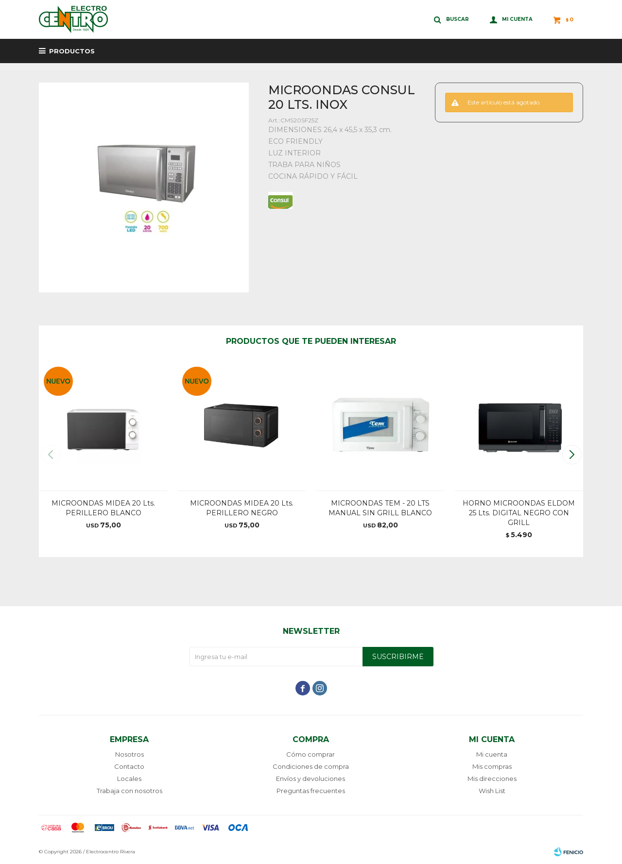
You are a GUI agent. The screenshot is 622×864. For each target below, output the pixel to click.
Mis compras (492, 766)
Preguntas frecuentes (310, 791)
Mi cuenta (491, 754)
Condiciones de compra (311, 766)
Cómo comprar (310, 754)
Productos (72, 51)
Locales (129, 778)
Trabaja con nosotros (129, 791)
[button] (571, 454)
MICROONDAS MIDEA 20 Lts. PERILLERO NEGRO (242, 508)
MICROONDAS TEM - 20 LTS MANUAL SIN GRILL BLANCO (380, 508)
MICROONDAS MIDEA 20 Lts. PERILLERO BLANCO (103, 508)
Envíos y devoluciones (310, 778)
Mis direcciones (492, 778)
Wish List (492, 791)
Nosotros (129, 754)
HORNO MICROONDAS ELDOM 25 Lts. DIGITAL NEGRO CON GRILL (519, 513)
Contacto (129, 766)
